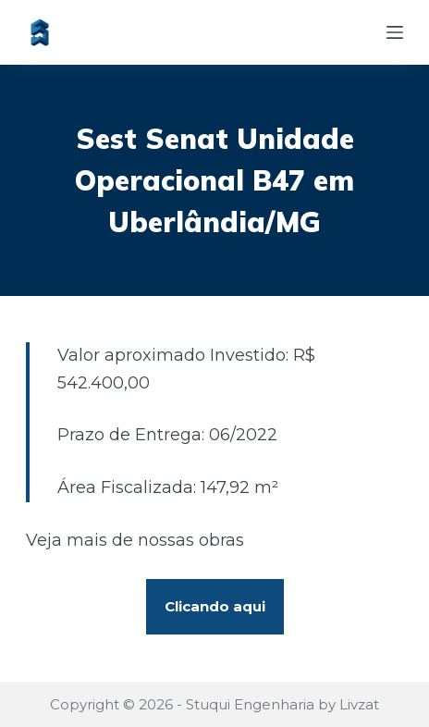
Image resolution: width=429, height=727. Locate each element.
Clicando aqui (215, 606)
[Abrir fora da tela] (394, 32)
